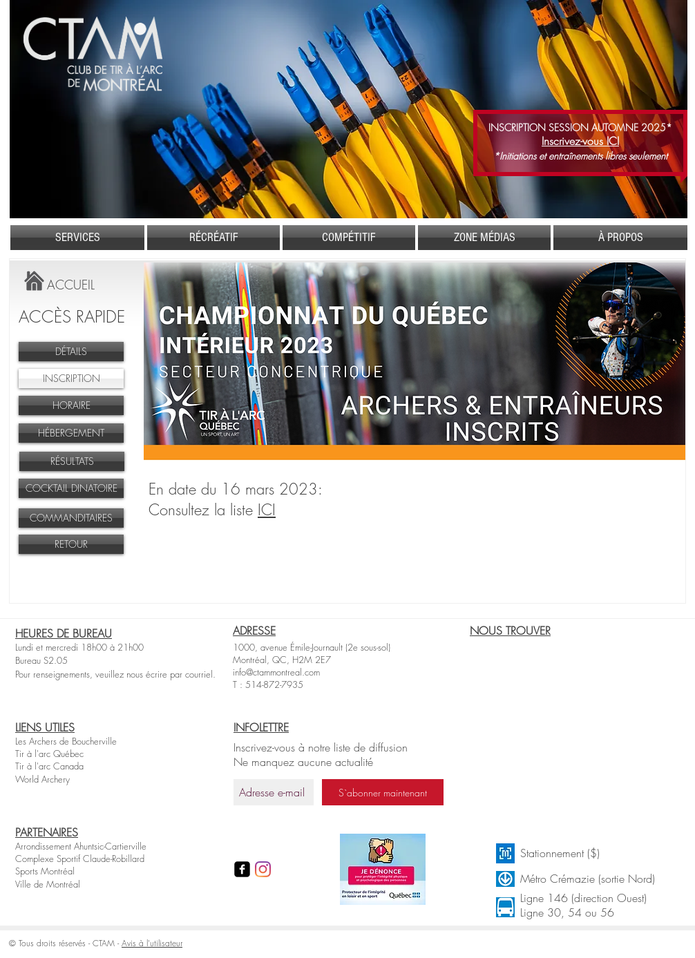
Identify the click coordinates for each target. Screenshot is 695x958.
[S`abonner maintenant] (383, 792)
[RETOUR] (71, 544)
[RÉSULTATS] (71, 461)
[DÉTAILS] (71, 351)
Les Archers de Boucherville (66, 741)
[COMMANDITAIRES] (71, 518)
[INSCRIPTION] (71, 378)
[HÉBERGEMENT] (71, 433)
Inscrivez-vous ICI (580, 141)
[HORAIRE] (71, 405)
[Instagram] (263, 869)
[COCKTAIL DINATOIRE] (71, 488)
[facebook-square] (242, 869)
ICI (267, 509)
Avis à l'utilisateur (152, 943)
